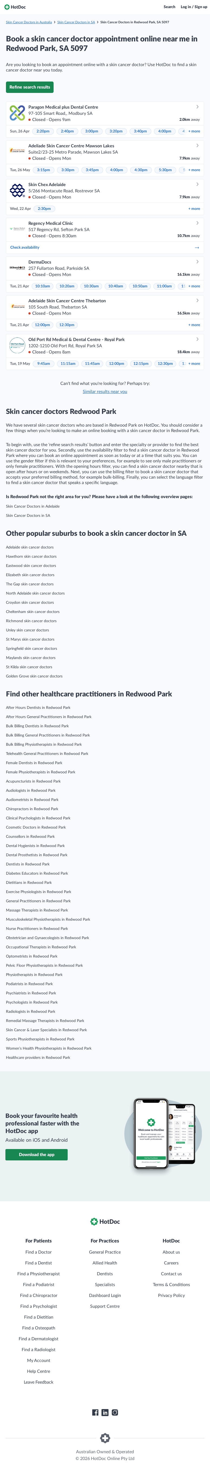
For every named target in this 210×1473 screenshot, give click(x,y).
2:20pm (43, 131)
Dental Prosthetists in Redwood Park (36, 855)
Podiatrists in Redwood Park (29, 984)
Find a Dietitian (38, 1317)
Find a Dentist (38, 1263)
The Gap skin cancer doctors (30, 584)
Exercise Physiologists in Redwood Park (38, 892)
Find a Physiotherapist (38, 1274)
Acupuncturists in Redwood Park (33, 781)
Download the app (36, 1155)
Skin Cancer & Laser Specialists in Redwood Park (46, 1030)
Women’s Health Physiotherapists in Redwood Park (48, 1048)
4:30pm (140, 170)
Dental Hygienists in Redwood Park (35, 846)
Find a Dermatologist (38, 1339)
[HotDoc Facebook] (95, 1412)
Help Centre (38, 1371)
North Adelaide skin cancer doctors (35, 593)
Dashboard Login (105, 1295)
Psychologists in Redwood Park (32, 1002)
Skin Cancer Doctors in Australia (29, 22)
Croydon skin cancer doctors (30, 603)
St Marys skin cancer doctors (30, 639)
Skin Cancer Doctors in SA (76, 22)
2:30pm (44, 209)
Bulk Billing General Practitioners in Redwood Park (48, 735)
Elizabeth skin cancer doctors (30, 575)
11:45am (92, 364)
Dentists (105, 1274)
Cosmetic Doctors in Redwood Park (36, 827)
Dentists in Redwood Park (28, 864)
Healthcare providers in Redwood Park (38, 1058)
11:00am (164, 286)
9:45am (43, 364)
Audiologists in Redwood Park (30, 791)
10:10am (42, 286)
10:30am (91, 286)
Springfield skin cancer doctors (31, 649)
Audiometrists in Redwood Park (32, 800)
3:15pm (43, 170)
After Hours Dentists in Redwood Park (38, 708)
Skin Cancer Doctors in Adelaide (33, 506)
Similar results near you (105, 392)
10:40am (115, 286)
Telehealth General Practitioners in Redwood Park (47, 754)
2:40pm (67, 131)
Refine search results (29, 87)
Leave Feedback (38, 1382)
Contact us (171, 1274)
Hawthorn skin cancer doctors (31, 557)
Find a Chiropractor (38, 1295)
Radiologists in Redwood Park (30, 1012)
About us (171, 1252)
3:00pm (91, 131)
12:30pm (66, 325)
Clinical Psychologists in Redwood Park (38, 818)
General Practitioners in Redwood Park (38, 901)
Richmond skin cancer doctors (31, 621)
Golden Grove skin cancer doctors (34, 676)
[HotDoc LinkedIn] (105, 1412)
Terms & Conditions (171, 1285)
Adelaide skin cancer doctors (30, 547)
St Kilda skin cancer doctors (29, 667)
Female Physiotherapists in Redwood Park (40, 772)
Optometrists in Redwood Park (31, 956)
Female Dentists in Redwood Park (34, 763)
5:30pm (165, 170)
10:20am (67, 286)
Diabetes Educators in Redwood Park (37, 873)
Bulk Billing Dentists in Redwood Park (37, 726)
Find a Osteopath (38, 1328)
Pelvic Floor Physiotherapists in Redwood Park (44, 966)
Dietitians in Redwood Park (29, 883)
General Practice (105, 1252)
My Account (38, 1360)
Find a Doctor (38, 1252)
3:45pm (92, 170)
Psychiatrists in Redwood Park (31, 993)
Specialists (105, 1285)
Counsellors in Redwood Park (30, 837)
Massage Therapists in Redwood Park (37, 910)
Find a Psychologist (38, 1306)
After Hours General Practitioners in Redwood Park (48, 717)
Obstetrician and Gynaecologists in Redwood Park (47, 938)
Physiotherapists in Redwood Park (34, 975)
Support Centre (105, 1306)
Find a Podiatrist (38, 1285)
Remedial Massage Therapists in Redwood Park (45, 1021)
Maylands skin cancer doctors (30, 658)
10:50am (140, 286)
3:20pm (116, 131)
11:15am (68, 364)
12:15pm (141, 364)
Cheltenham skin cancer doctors (33, 612)
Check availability (105, 247)
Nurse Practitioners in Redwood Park (37, 929)
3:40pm (140, 131)
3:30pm (67, 170)
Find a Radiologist (38, 1350)
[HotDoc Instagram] (115, 1412)
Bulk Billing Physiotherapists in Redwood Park (44, 745)
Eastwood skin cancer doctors (31, 566)
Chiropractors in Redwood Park (32, 809)
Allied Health (105, 1263)
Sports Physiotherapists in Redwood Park (40, 1039)
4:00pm (164, 131)
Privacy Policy (171, 1295)
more (194, 131)
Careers (171, 1263)
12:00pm (42, 325)
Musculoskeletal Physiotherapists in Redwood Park (48, 920)
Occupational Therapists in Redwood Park (41, 947)
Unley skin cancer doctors (27, 630)
